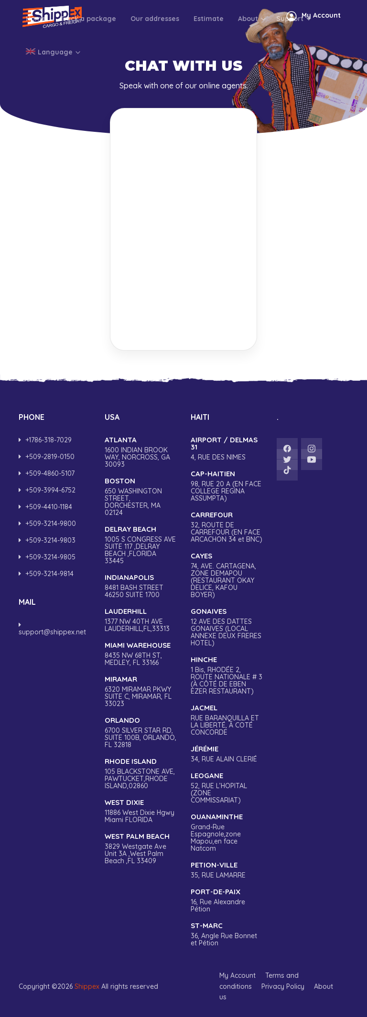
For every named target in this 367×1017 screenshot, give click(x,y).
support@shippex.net (52, 628)
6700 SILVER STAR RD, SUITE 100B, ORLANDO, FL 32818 (140, 732)
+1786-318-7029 (45, 440)
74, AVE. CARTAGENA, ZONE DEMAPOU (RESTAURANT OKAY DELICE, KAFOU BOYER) (226, 575)
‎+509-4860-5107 (47, 473)
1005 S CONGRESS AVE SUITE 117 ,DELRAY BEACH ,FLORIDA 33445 (140, 545)
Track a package (88, 50)
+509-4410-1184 (45, 507)
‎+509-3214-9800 (47, 523)
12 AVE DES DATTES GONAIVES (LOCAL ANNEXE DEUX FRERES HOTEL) (226, 627)
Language (53, 83)
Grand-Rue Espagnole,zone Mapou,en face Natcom (226, 833)
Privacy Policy (282, 986)
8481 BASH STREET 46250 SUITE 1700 (140, 586)
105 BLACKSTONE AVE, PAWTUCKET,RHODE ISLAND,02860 (140, 773)
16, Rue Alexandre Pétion (226, 900)
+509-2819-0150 (47, 456)
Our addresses (154, 50)
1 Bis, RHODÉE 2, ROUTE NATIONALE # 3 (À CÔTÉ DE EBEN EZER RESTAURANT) (226, 675)
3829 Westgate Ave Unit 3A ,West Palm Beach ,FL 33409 (140, 848)
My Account (237, 975)
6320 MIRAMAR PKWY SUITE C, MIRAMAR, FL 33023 (140, 691)
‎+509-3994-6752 (47, 490)
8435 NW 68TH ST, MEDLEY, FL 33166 (140, 654)
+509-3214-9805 (47, 557)
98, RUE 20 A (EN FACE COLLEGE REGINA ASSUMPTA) (226, 486)
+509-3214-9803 (47, 540)
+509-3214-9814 (46, 573)
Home (36, 50)
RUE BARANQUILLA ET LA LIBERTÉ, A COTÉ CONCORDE (226, 720)
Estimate (209, 50)
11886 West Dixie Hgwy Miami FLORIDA (140, 811)
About (252, 50)
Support (294, 50)
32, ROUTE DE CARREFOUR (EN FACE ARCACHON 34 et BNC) (226, 527)
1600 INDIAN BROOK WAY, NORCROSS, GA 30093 (140, 452)
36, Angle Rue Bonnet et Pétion (226, 934)
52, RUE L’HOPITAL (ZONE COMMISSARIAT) (226, 787)
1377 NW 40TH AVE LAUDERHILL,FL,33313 (140, 620)
